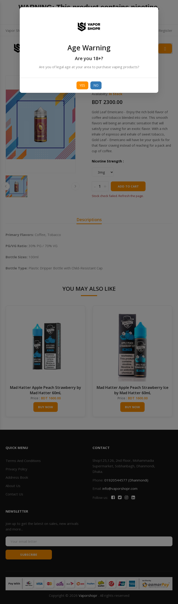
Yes (82, 85)
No (96, 85)
